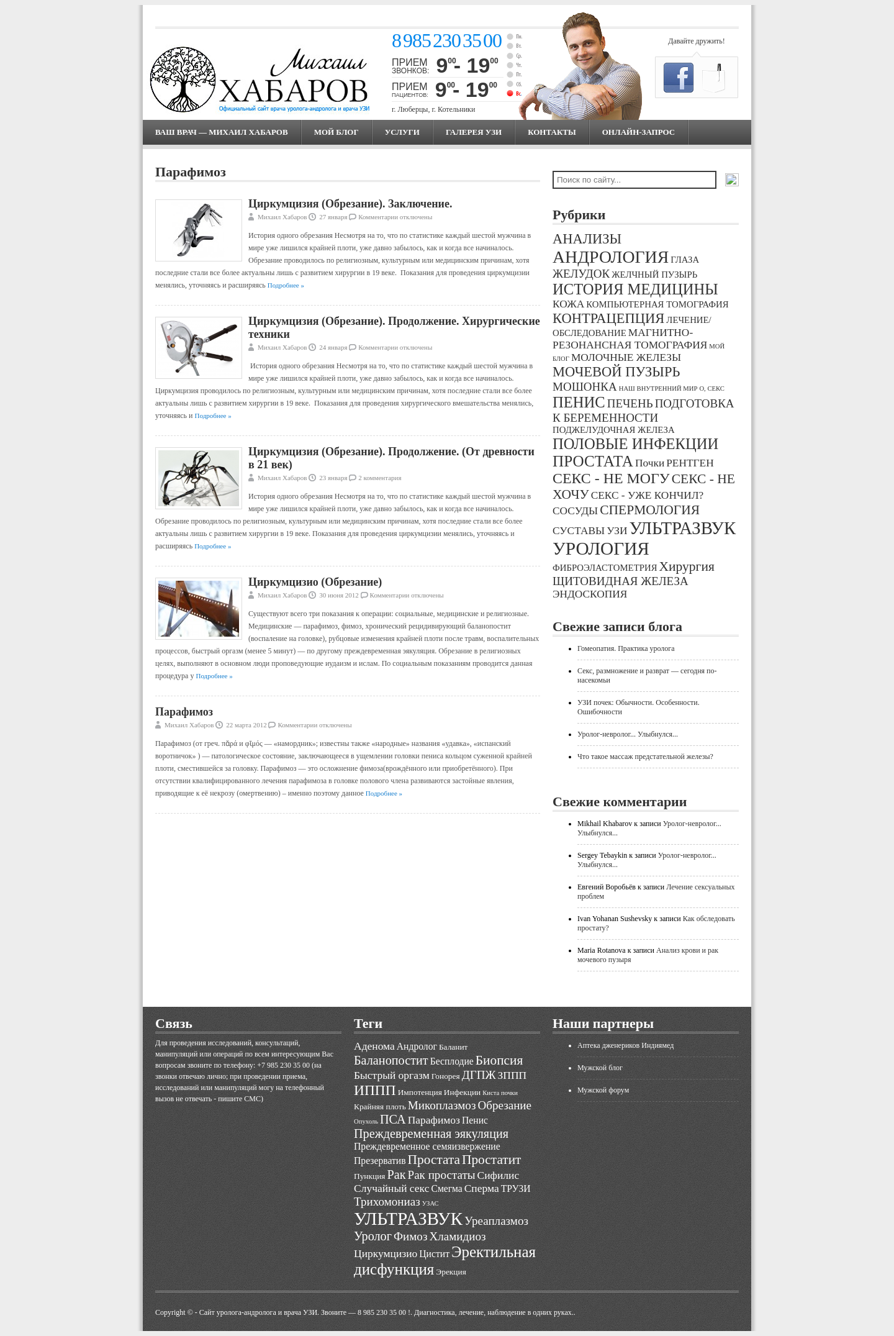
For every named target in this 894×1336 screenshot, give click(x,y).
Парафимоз (184, 712)
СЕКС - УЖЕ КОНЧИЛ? (647, 495)
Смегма (446, 1188)
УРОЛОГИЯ (601, 548)
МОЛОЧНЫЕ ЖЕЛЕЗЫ (626, 357)
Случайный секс (391, 1188)
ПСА (393, 1119)
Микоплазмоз (442, 1105)
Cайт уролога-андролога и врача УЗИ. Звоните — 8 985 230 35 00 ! (304, 1312)
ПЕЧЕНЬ (630, 403)
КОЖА (568, 304)
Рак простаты (442, 1174)
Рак (396, 1174)
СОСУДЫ (575, 511)
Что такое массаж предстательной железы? (645, 756)
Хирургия (687, 566)
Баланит (453, 1047)
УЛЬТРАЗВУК (682, 528)
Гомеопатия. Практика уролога (626, 648)
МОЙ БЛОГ (336, 132)
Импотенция (420, 1092)
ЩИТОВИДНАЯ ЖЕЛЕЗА (621, 581)
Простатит (491, 1159)
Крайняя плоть (380, 1106)
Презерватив (380, 1160)
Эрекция (451, 1271)
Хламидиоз (457, 1236)
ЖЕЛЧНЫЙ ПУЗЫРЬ (654, 274)
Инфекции (462, 1092)
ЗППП (512, 1075)
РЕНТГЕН (690, 463)
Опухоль (366, 1121)
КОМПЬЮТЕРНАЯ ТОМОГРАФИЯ (657, 304)
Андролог (417, 1046)
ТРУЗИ (516, 1188)
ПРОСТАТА (593, 461)
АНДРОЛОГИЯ (611, 256)
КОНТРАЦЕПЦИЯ (608, 318)
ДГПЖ (479, 1074)
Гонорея (445, 1076)
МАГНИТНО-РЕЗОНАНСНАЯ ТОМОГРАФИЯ (630, 339)
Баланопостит (391, 1060)
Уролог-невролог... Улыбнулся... (627, 734)
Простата (434, 1159)
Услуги (402, 132)
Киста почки (500, 1092)
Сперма (481, 1188)
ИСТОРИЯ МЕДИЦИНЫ (635, 289)
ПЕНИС (579, 402)
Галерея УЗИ (474, 132)
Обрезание (504, 1105)
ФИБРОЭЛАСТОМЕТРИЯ (605, 568)
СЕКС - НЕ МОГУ (611, 478)
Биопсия (499, 1060)
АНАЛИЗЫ (587, 239)
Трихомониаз (387, 1201)
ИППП (375, 1090)
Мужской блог (600, 1067)
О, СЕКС (712, 388)
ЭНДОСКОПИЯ (590, 594)
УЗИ (617, 531)
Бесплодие (452, 1061)
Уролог (373, 1236)
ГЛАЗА (684, 260)
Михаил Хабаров (282, 216)
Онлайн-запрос (638, 132)
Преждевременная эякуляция (431, 1133)
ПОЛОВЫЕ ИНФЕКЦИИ (635, 443)
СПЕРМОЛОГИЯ (650, 509)
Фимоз (410, 1236)
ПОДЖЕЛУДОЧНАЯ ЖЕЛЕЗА (614, 430)
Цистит (434, 1253)
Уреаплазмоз (496, 1220)
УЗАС (430, 1203)
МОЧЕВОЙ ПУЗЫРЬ (616, 371)
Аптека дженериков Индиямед (625, 1045)
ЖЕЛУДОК (581, 273)
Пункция (369, 1176)
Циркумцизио (385, 1253)
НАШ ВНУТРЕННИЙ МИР (658, 388)
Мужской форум (603, 1090)
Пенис (475, 1120)
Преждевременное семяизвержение (427, 1146)
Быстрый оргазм (392, 1075)
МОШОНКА (585, 386)
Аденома (374, 1046)
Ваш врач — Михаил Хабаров (221, 132)
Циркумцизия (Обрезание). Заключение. (350, 204)
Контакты (552, 132)
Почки (649, 463)
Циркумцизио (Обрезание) (315, 582)
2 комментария (379, 477)
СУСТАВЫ (579, 531)
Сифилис (498, 1175)
